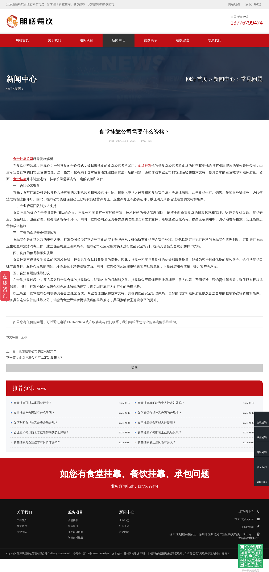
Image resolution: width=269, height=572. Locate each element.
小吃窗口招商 (75, 531)
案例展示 (150, 40)
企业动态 (124, 520)
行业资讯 (124, 526)
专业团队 (22, 531)
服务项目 (86, 40)
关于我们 (54, 40)
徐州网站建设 (131, 553)
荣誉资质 (22, 526)
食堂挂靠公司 (23, 159)
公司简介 (22, 520)
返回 (134, 368)
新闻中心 (118, 40)
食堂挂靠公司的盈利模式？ (38, 351)
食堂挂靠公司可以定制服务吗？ (41, 357)
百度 (249, 4)
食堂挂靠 (144, 165)
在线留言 (182, 40)
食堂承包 (73, 526)
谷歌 (257, 4)
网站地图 (234, 4)
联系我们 (214, 40)
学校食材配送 (75, 537)
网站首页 (22, 40)
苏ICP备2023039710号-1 (96, 553)
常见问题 (252, 79)
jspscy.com (247, 526)
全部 (24, 337)
